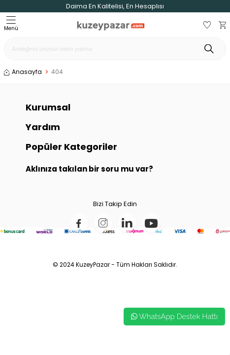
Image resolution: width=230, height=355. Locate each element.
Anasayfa (23, 72)
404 (57, 72)
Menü (11, 24)
